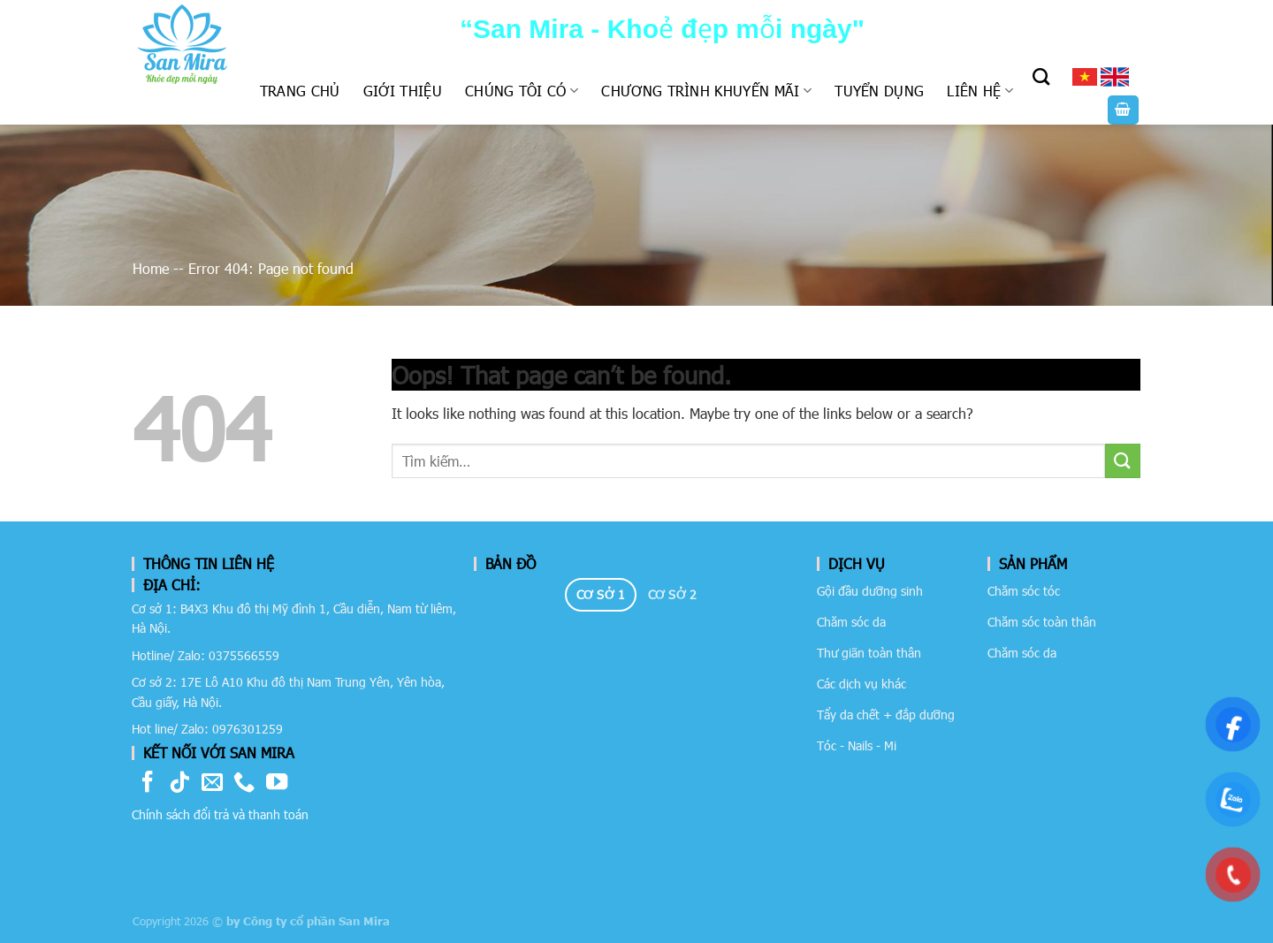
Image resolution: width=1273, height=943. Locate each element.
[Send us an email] (212, 783)
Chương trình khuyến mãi (706, 90)
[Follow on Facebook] (147, 783)
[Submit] (1122, 461)
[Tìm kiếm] (1041, 76)
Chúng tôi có (521, 90)
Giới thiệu (402, 90)
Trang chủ (300, 90)
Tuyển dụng (879, 90)
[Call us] (244, 783)
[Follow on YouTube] (276, 783)
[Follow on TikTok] (179, 783)
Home (151, 268)
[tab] (600, 595)
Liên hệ (980, 90)
